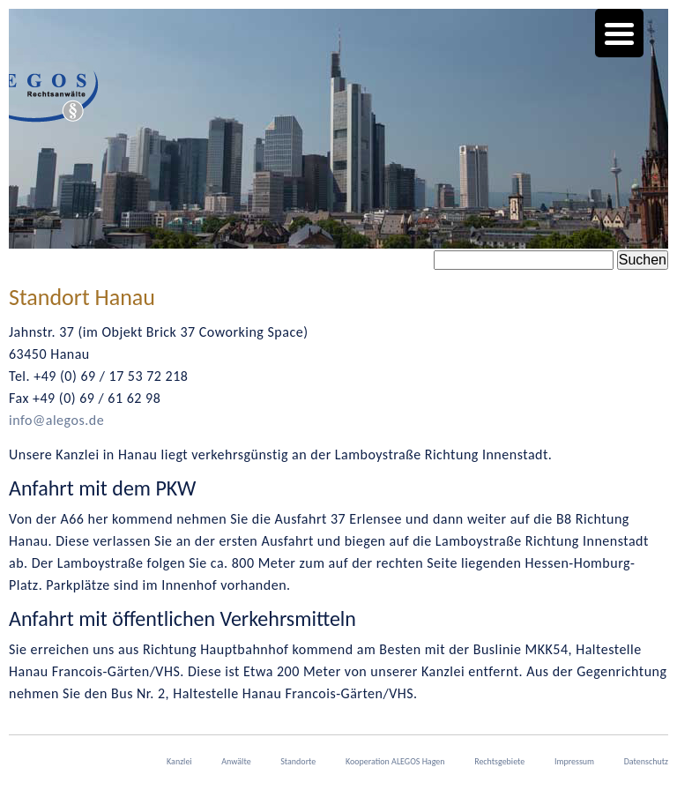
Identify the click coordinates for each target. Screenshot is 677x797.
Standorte (298, 761)
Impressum (574, 761)
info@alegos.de (56, 420)
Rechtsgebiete (499, 761)
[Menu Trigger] (619, 33)
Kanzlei (179, 761)
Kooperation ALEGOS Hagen (395, 761)
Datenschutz (646, 761)
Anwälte (235, 761)
